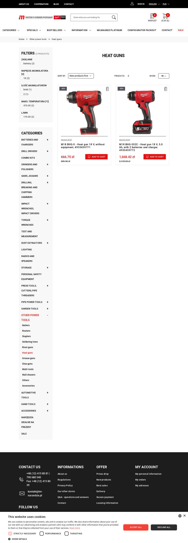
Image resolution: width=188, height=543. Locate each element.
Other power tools (30, 318)
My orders (140, 479)
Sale (24, 433)
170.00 (28, 116)
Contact (62, 503)
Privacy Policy (65, 485)
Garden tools (29, 308)
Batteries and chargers (29, 142)
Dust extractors (31, 243)
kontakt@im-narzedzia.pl (35, 493)
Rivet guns (27, 347)
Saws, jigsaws (29, 176)
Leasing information (107, 503)
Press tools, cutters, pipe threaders (29, 290)
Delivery (100, 491)
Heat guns (27, 352)
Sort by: (62, 76)
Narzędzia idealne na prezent (27, 422)
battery (28, 63)
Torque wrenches (27, 222)
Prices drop (102, 474)
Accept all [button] (136, 527)
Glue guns (27, 363)
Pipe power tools (31, 302)
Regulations (64, 479)
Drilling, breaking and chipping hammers (29, 189)
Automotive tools (28, 395)
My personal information (148, 474)
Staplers (26, 336)
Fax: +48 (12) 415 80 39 (38, 483)
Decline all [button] (163, 527)
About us (62, 474)
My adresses (142, 485)
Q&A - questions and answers (73, 497)
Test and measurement (29, 234)
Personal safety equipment (31, 276)
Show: (152, 76)
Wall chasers (28, 374)
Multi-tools (27, 369)
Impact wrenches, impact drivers (30, 208)
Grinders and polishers (29, 167)
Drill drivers (29, 151)
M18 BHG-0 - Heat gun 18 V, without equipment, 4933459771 (83, 146)
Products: (119, 76)
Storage (26, 267)
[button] (63, 539)
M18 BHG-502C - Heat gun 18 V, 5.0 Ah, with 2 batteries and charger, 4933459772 (141, 147)
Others (25, 380)
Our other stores (66, 491)
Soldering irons (30, 341)
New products (103, 479)
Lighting (26, 249)
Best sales (102, 485)
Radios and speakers (27, 258)
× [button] (184, 516)
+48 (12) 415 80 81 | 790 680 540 (38, 475)
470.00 (28, 105)
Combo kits (28, 158)
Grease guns (28, 358)
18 (26, 78)
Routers (26, 330)
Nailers (26, 325)
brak (27, 89)
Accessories (28, 385)
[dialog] (94, 527)
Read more (75, 528)
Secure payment (105, 497)
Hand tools (28, 404)
